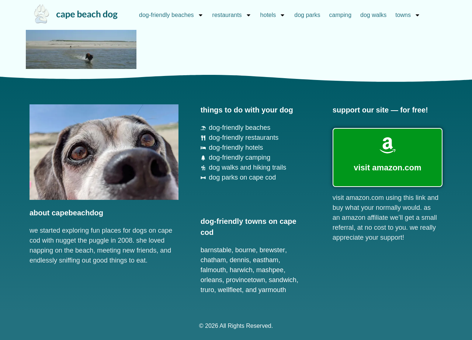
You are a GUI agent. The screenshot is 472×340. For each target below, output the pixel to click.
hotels (273, 15)
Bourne (245, 250)
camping (340, 15)
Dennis (239, 260)
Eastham (265, 260)
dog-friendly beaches (171, 15)
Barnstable (216, 250)
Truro (207, 290)
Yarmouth (272, 290)
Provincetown (245, 280)
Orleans (211, 280)
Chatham (213, 260)
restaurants (231, 15)
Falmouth (213, 270)
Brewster (272, 250)
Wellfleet (230, 290)
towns (407, 15)
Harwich (241, 270)
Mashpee (270, 270)
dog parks (307, 15)
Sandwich (282, 280)
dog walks (373, 15)
